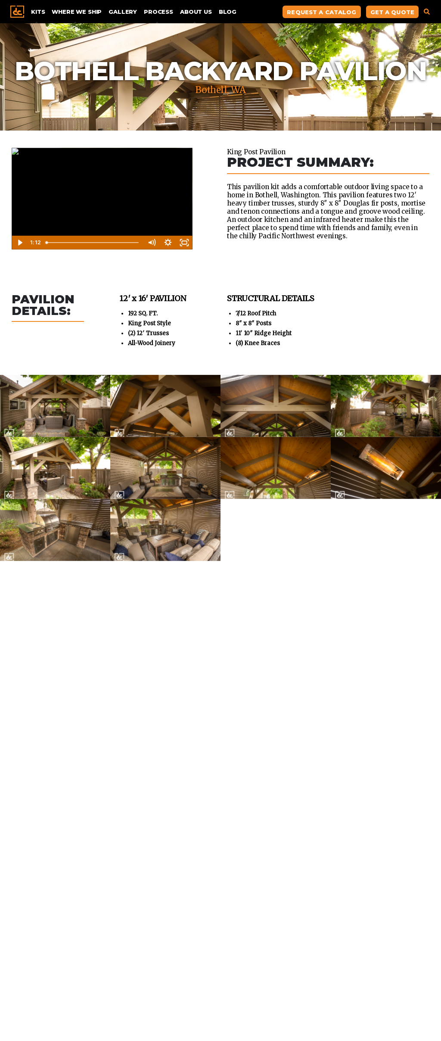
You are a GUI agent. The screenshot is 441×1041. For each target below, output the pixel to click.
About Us (196, 11)
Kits (38, 11)
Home (17, 11)
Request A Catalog (321, 12)
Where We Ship (77, 11)
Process (158, 11)
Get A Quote (392, 12)
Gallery (123, 11)
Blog (227, 11)
